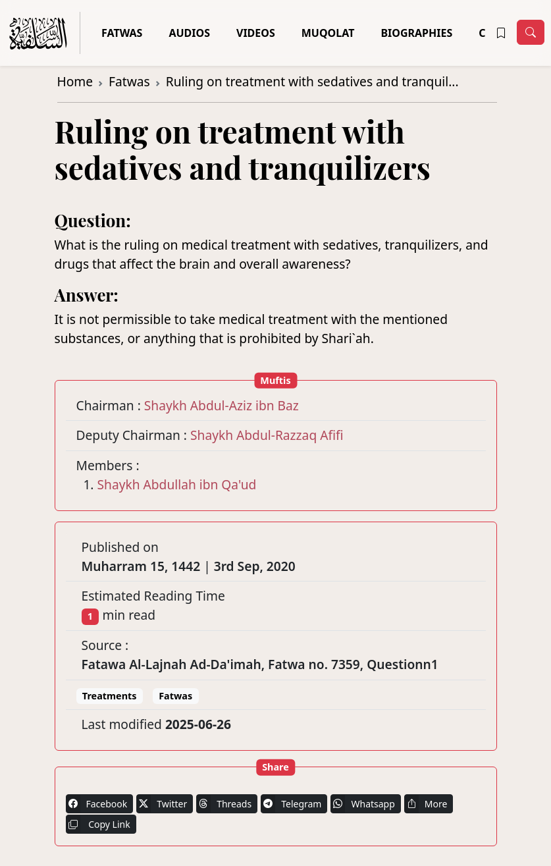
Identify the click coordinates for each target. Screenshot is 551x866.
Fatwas (121, 33)
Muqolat (328, 33)
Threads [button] (223, 804)
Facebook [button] (97, 804)
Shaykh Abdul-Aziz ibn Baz (221, 405)
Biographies (416, 33)
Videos (255, 33)
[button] (501, 33)
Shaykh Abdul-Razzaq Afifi (267, 435)
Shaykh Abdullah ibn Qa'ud (177, 484)
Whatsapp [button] (362, 804)
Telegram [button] (291, 804)
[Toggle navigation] (530, 32)
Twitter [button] (161, 804)
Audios (189, 33)
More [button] (426, 804)
